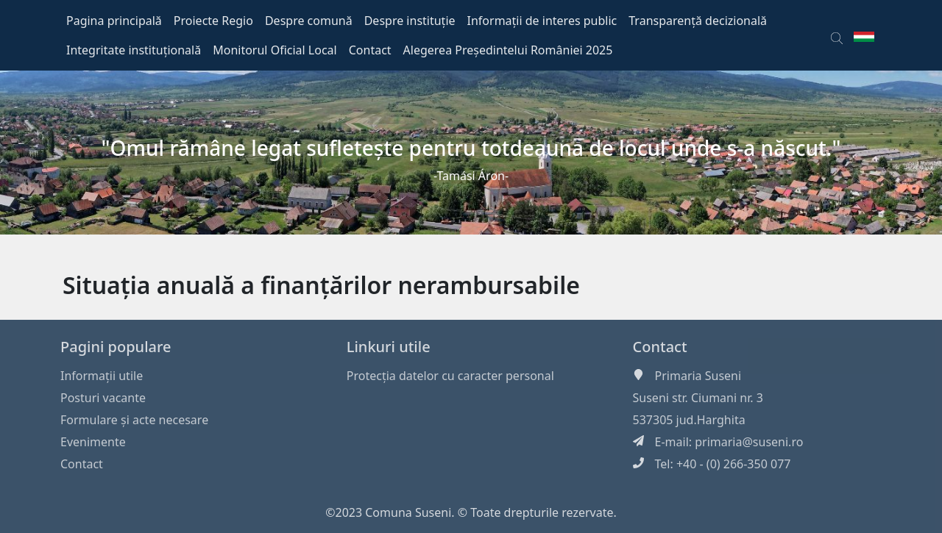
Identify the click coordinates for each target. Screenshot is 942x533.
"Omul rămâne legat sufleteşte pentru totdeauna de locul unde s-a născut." (471, 148)
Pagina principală (114, 20)
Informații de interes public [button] (542, 20)
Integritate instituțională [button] (133, 50)
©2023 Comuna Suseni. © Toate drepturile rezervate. (471, 512)
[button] (837, 35)
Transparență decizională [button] (697, 20)
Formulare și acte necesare (134, 420)
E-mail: (675, 442)
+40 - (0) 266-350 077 (733, 464)
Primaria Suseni (698, 376)
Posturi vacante (103, 398)
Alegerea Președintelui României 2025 (508, 50)
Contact (81, 464)
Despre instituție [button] (410, 20)
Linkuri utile (389, 347)
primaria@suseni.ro (749, 442)
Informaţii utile (101, 376)
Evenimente (93, 442)
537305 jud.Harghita (689, 420)
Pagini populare (115, 347)
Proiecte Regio (213, 20)
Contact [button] (370, 50)
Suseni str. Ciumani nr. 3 (698, 398)
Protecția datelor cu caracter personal (450, 376)
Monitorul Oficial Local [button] (275, 50)
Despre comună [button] (309, 20)
